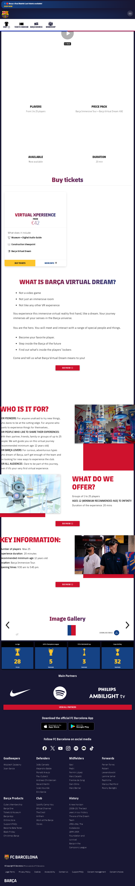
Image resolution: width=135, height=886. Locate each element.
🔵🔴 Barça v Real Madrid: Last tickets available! (23, 5)
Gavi (71, 764)
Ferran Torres (108, 764)
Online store (9, 820)
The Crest (40, 812)
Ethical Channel (43, 808)
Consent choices (116, 872)
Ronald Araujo (43, 772)
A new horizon (76, 804)
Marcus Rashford (110, 784)
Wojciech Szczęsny (12, 764)
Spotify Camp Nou (45, 804)
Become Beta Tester (13, 828)
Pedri (71, 768)
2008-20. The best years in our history (78, 810)
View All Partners (67, 707)
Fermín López (75, 772)
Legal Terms (10, 872)
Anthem (40, 816)
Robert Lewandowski (108, 770)
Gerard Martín (43, 784)
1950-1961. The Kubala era (76, 826)
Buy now (71, 367)
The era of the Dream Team (79, 818)
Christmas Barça (11, 835)
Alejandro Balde (43, 768)
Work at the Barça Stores (44, 822)
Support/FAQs (10, 824)
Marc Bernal (75, 788)
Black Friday (9, 831)
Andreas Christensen (46, 780)
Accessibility (50, 872)
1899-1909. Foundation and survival (77, 835)
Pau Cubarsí (42, 776)
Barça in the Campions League (77, 845)
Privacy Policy (24, 872)
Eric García (41, 792)
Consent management (96, 872)
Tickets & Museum (12, 812)
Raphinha (106, 780)
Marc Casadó (75, 776)
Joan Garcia (9, 768)
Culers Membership (13, 804)
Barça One (8, 808)
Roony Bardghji (109, 788)
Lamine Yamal (108, 776)
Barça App (8, 816)
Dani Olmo (74, 784)
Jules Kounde (42, 788)
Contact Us (63, 872)
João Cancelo (42, 764)
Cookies (37, 872)
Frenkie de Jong (77, 780)
